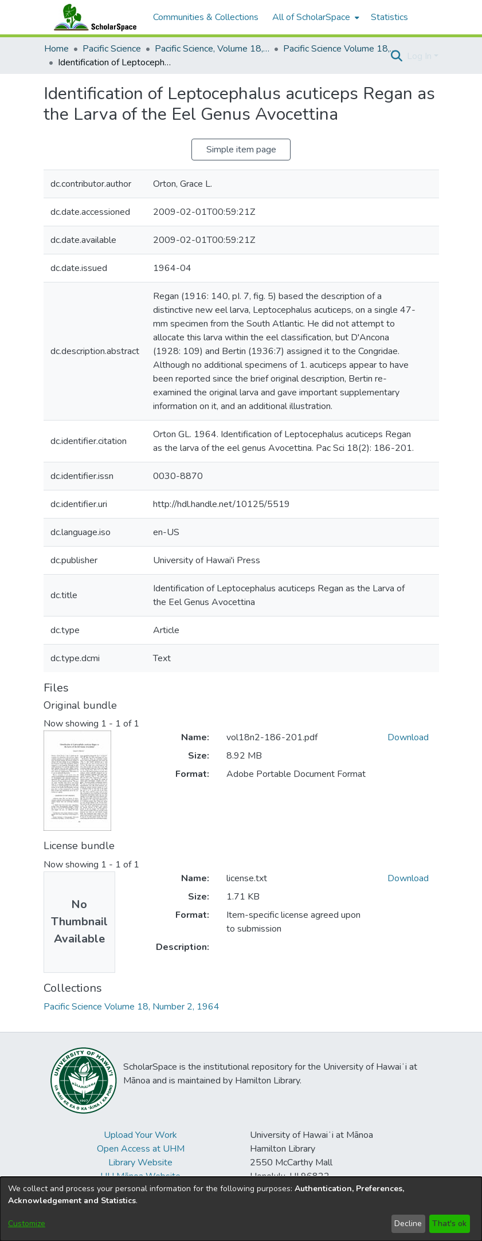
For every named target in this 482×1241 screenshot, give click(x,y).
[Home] (93, 17)
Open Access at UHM (141, 1148)
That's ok (449, 1223)
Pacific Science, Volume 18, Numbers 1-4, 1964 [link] (212, 48)
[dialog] (241, 1209)
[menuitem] (314, 17)
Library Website (140, 1162)
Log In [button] (420, 56)
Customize (26, 1223)
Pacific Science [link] (112, 48)
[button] (397, 56)
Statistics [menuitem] (389, 17)
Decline (408, 1223)
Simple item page (241, 149)
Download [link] (408, 737)
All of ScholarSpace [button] (311, 17)
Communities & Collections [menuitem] (205, 17)
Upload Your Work (140, 1135)
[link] (132, 1006)
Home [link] (56, 48)
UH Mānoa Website (140, 1176)
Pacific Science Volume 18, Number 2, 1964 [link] (340, 48)
